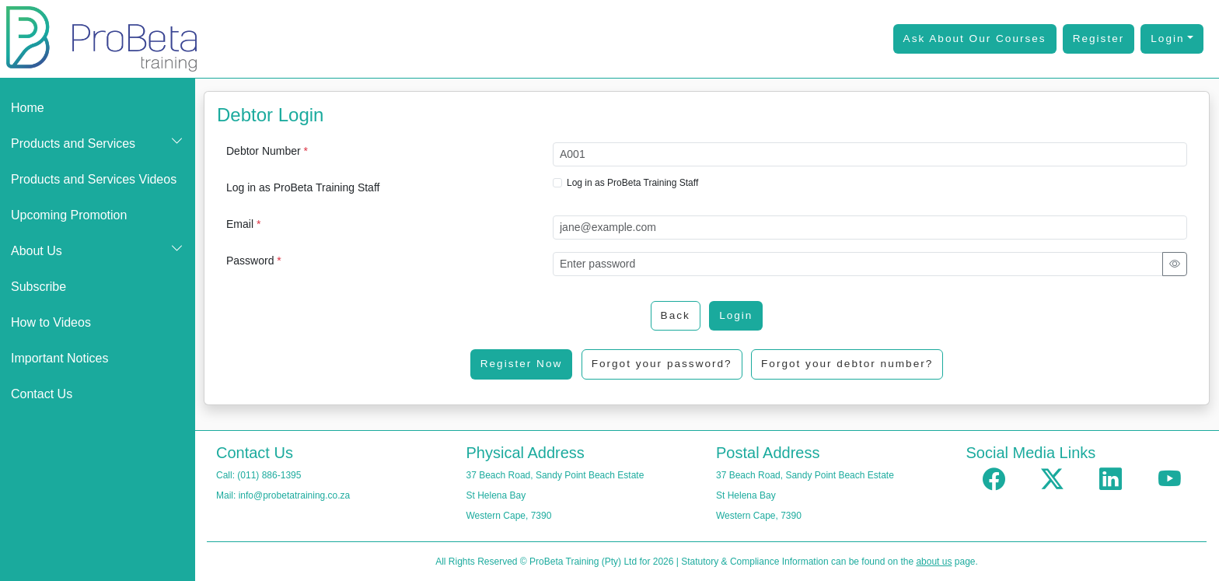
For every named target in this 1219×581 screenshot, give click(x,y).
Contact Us (41, 394)
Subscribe (38, 286)
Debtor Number (267, 151)
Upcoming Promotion (69, 215)
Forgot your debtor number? (847, 363)
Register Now (521, 363)
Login (1167, 38)
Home (27, 107)
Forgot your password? (662, 363)
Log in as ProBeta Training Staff (302, 187)
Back (675, 315)
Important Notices (59, 358)
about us (934, 561)
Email (243, 224)
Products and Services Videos (93, 179)
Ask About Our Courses (974, 38)
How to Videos (51, 322)
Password (253, 260)
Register (1099, 38)
